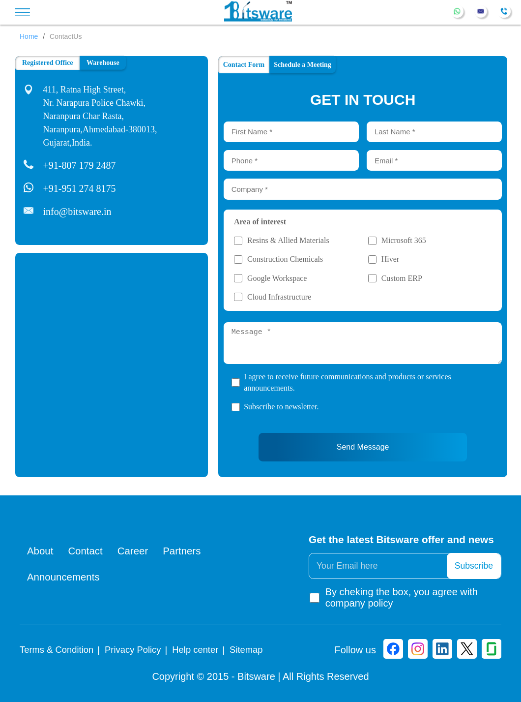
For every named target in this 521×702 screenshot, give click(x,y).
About (40, 550)
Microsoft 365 (403, 240)
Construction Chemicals (285, 259)
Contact (86, 550)
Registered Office (47, 62)
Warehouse (103, 62)
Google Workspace (277, 278)
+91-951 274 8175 (79, 188)
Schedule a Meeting (302, 64)
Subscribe (474, 566)
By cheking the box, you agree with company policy (393, 597)
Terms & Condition (56, 649)
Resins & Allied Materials (288, 240)
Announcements (64, 577)
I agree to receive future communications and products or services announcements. (347, 382)
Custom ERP (401, 278)
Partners (184, 550)
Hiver (390, 259)
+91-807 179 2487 (79, 165)
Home (29, 36)
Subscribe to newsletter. (281, 406)
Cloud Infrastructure (279, 297)
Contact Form (243, 64)
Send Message (363, 447)
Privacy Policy (133, 649)
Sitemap (246, 649)
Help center (195, 649)
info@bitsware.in (77, 211)
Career (134, 550)
